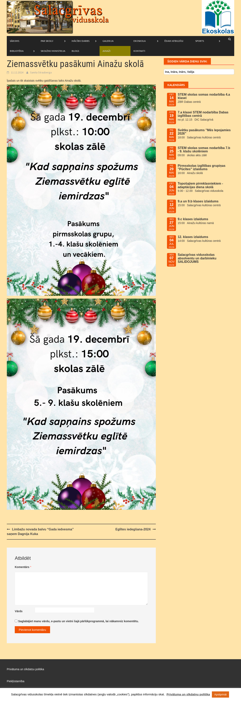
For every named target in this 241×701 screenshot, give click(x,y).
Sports (199, 41)
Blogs (75, 51)
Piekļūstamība (15, 681)
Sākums (14, 41)
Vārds (19, 611)
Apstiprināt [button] (220, 694)
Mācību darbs (80, 41)
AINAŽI (107, 51)
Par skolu (47, 41)
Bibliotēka (17, 51)
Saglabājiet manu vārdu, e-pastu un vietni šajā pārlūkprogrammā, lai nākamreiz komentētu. (78, 621)
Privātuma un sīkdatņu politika (25, 669)
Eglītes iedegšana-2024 (133, 529)
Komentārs (23, 567)
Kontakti (139, 51)
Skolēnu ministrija (53, 51)
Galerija (108, 41)
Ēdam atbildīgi (173, 41)
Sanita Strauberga (41, 72)
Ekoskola (139, 41)
